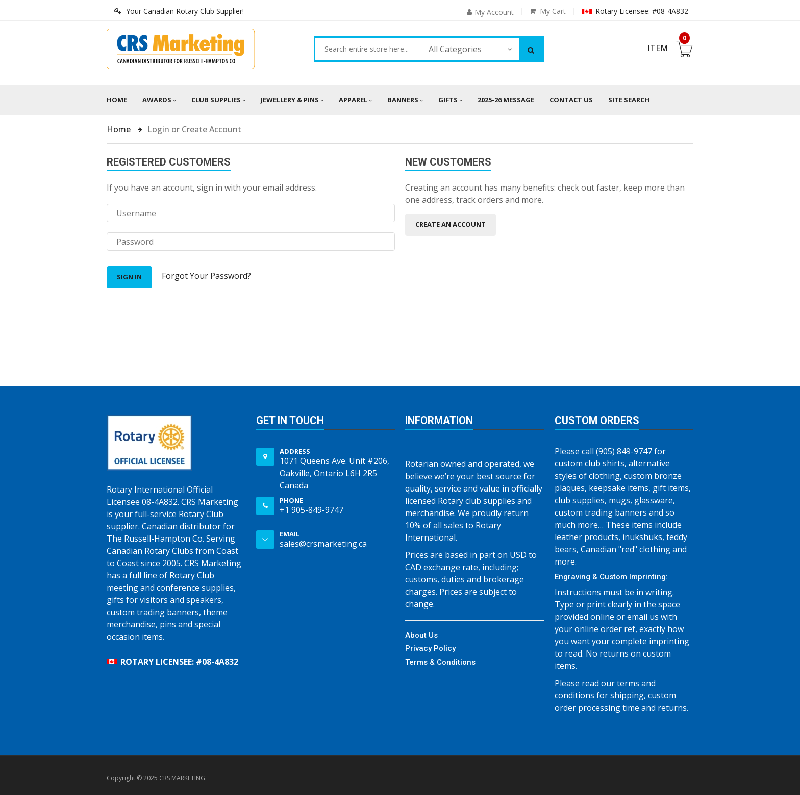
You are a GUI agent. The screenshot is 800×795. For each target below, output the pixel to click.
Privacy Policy (430, 648)
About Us (421, 635)
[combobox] (366, 49)
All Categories (455, 49)
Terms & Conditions (440, 662)
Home (117, 99)
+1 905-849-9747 (311, 510)
